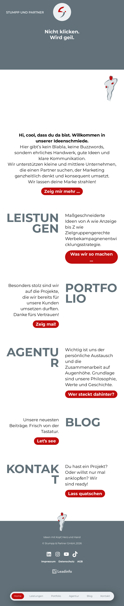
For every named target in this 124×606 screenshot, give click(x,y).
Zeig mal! (46, 324)
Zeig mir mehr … (62, 191)
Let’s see (46, 440)
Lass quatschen (85, 493)
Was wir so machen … (91, 257)
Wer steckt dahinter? (91, 394)
